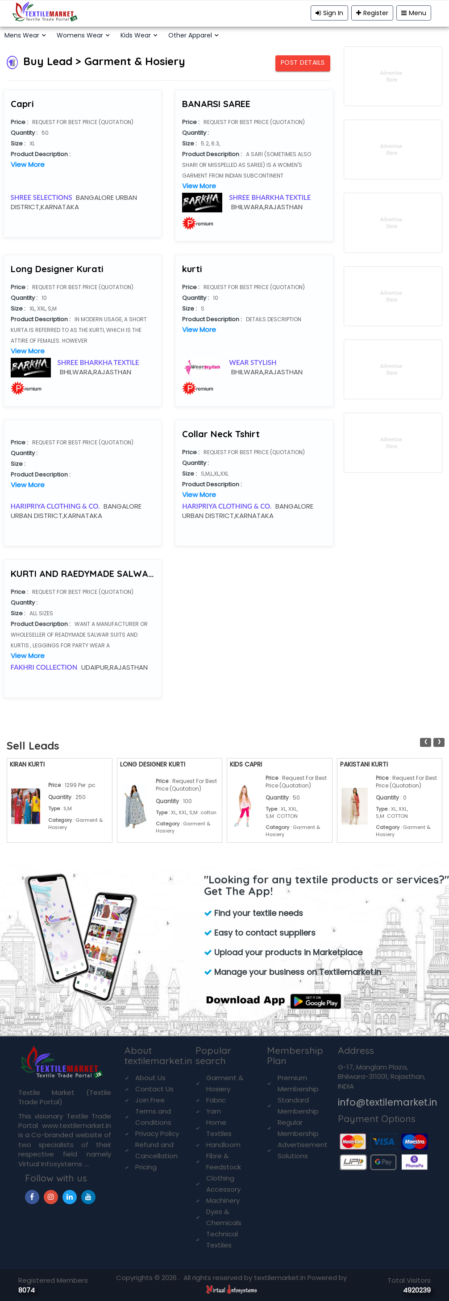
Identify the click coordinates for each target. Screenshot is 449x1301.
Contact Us (154, 1089)
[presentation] (425, 742)
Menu (413, 12)
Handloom (223, 1144)
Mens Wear (21, 35)
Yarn (213, 1111)
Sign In (329, 12)
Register (372, 12)
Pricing (146, 1167)
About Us (150, 1077)
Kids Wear (136, 35)
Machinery (223, 1200)
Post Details (303, 62)
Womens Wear (80, 35)
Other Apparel (190, 35)
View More (28, 164)
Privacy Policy (157, 1133)
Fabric (216, 1100)
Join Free (150, 1100)
